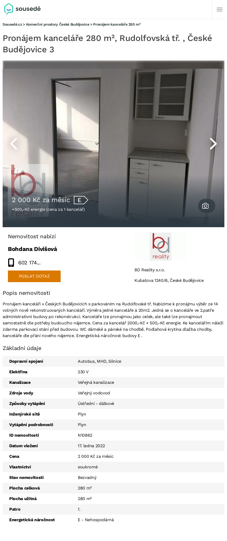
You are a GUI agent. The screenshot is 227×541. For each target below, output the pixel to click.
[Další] (219, 9)
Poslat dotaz (34, 276)
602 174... (29, 262)
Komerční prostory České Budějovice (57, 24)
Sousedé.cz (12, 24)
